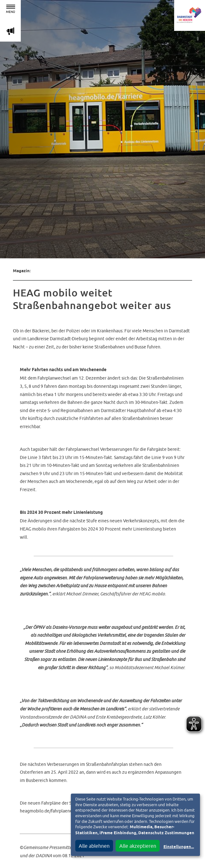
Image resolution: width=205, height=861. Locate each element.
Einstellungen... (178, 847)
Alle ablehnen (94, 846)
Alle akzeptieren (137, 846)
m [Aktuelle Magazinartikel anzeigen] (10, 31)
